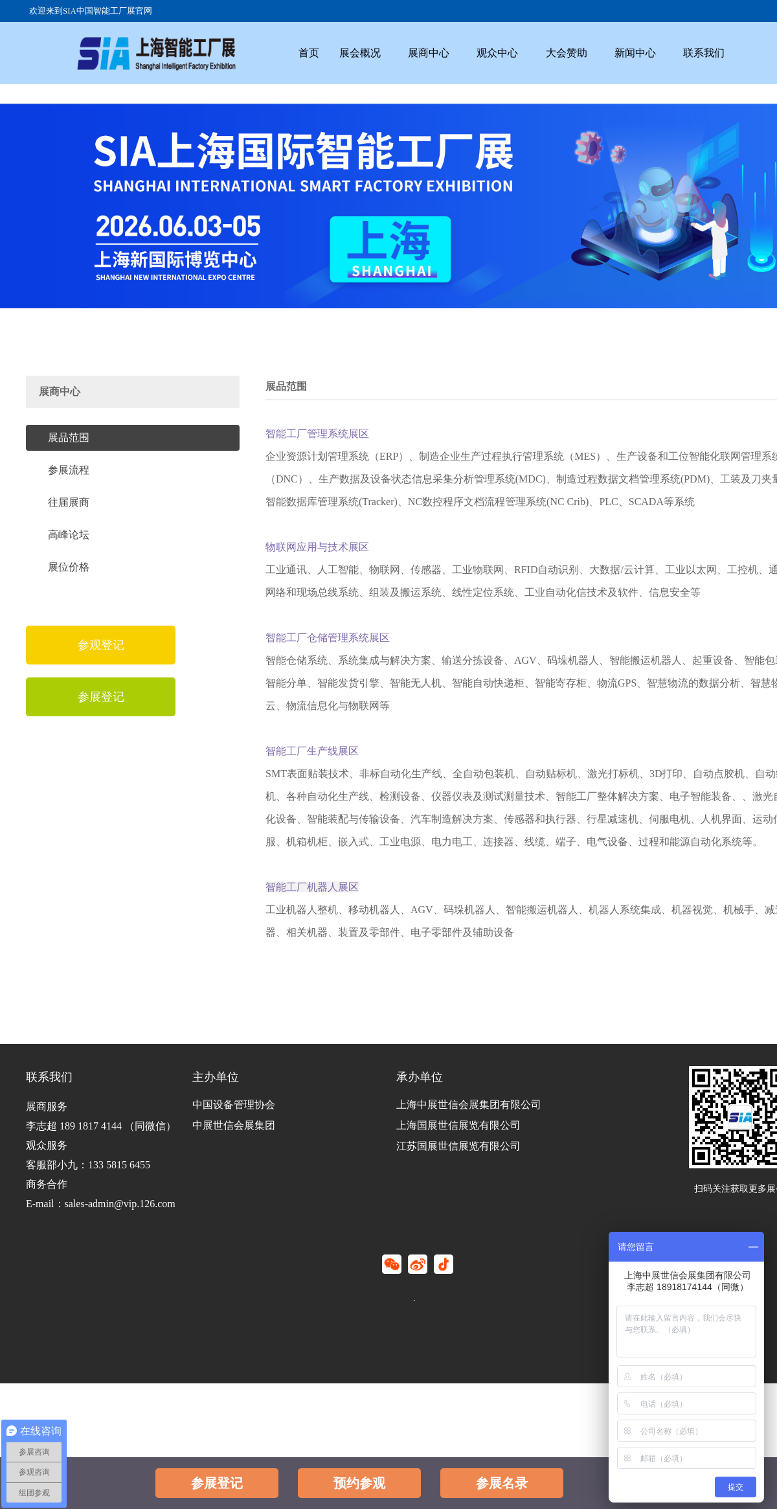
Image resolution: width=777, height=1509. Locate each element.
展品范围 (68, 437)
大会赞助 (586, 49)
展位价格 (68, 567)
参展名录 (502, 1483)
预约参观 (359, 1483)
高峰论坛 (68, 534)
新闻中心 (659, 49)
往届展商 (68, 502)
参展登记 (217, 1483)
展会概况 (366, 49)
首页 (310, 49)
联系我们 (732, 49)
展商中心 (439, 49)
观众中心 (513, 49)
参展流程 (68, 469)
